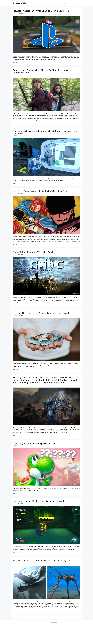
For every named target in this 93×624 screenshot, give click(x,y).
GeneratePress (54, 622)
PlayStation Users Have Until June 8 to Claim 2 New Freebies (42, 10)
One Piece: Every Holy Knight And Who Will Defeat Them (40, 191)
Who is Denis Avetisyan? (74, 3)
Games (15, 62)
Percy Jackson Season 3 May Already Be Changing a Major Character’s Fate (41, 71)
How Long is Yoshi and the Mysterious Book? (35, 443)
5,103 (19, 617)
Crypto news (16, 369)
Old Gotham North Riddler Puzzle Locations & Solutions (40, 501)
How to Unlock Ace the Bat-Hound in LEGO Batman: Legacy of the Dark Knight (45, 132)
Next (23, 617)
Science (58, 3)
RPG (15, 305)
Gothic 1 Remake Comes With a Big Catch (33, 252)
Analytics (64, 3)
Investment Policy (19, 3)
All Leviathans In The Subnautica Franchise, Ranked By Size (42, 560)
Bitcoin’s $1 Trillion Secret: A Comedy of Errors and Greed (41, 313)
